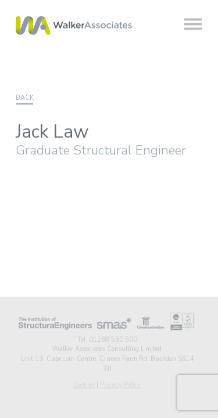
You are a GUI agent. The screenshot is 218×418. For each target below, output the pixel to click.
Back (24, 97)
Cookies (84, 384)
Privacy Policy (120, 384)
